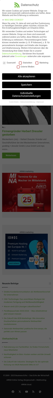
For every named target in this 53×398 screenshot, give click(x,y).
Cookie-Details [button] (14, 101)
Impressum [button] (40, 101)
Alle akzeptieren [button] (26, 75)
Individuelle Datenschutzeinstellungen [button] (26, 93)
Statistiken (25, 61)
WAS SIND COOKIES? (14, 19)
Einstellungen (21, 55)
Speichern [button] (26, 83)
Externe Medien (25, 66)
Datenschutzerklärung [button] (27, 101)
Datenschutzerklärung (11, 52)
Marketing (41, 61)
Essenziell (9, 61)
